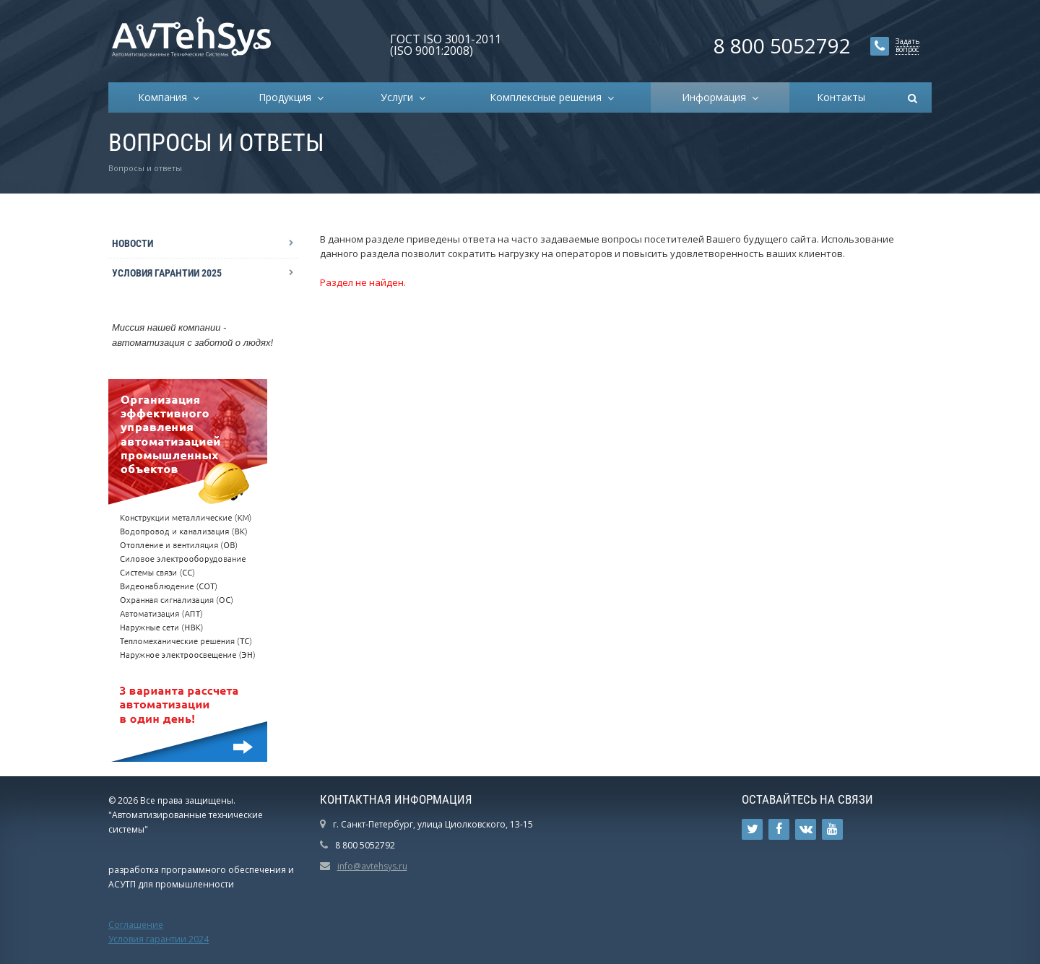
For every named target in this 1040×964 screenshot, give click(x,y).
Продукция (288, 97)
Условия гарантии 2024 (158, 939)
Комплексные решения (548, 97)
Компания (165, 97)
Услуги (400, 97)
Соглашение (135, 925)
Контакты (841, 97)
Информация (717, 97)
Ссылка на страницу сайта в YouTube (832, 829)
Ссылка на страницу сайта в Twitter (752, 829)
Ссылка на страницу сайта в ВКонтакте (806, 829)
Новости (132, 243)
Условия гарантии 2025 (167, 273)
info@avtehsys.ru (372, 866)
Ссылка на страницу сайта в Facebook (778, 829)
